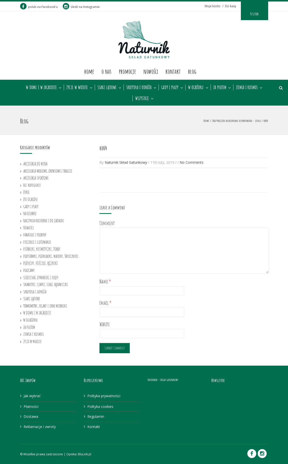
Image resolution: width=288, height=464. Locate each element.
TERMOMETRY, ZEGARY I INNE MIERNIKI (45, 306)
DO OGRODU (30, 199)
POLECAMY (28, 270)
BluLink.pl (84, 454)
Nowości (150, 71)
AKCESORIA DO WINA (35, 163)
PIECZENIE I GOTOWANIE (37, 242)
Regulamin (95, 416)
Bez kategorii (32, 185)
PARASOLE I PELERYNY (34, 234)
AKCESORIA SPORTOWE (35, 178)
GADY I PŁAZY (169, 87)
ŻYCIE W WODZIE (77, 87)
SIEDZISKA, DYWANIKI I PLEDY (40, 277)
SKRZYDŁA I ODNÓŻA (139, 87)
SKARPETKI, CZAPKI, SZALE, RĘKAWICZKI (45, 284)
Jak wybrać (32, 395)
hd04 (103, 148)
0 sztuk (254, 13)
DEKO (26, 192)
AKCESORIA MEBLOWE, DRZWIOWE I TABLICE (47, 171)
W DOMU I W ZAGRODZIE (41, 87)
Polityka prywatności (103, 395)
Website (104, 324)
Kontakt (173, 71)
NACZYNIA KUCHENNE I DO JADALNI (43, 220)
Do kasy (230, 6)
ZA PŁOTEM (219, 87)
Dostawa (31, 416)
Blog (192, 71)
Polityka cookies (100, 406)
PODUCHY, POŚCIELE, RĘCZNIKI (40, 263)
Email (105, 303)
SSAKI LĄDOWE (107, 87)
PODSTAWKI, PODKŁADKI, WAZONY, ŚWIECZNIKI (50, 256)
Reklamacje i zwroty (40, 426)
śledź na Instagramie (81, 7)
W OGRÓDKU (196, 87)
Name (105, 281)
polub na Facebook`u (39, 7)
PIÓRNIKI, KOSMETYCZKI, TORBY (41, 249)
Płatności (31, 406)
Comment (107, 223)
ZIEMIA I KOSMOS (247, 87)
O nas (106, 71)
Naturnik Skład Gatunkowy (126, 162)
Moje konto (213, 6)
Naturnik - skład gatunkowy (163, 380)
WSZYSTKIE (142, 98)
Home (89, 71)
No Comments (191, 162)
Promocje (127, 71)
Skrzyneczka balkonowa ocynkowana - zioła (236, 120)
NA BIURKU (29, 213)
